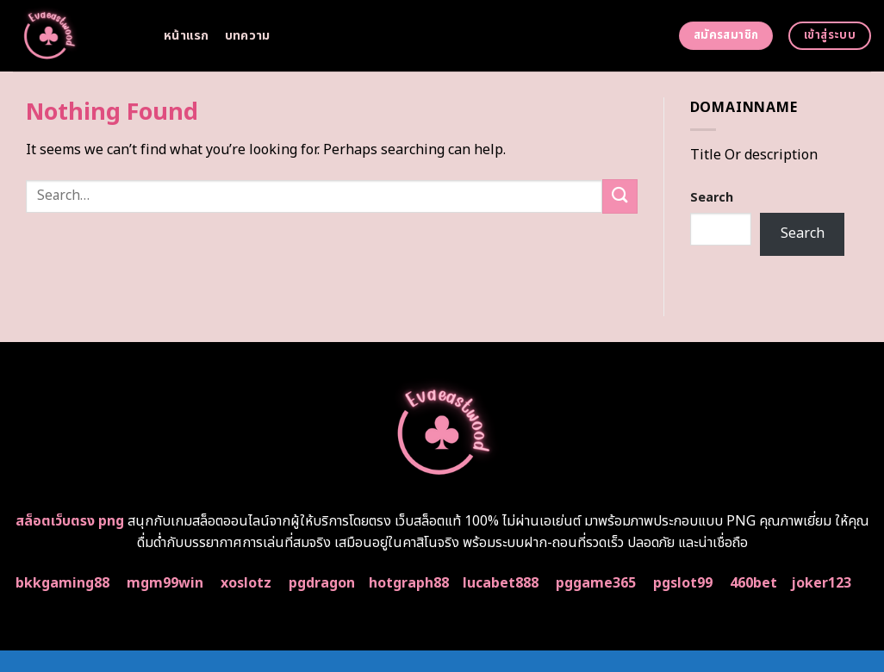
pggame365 (596, 583)
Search (711, 198)
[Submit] (619, 196)
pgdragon (322, 583)
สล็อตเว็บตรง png (70, 521)
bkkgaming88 (62, 583)
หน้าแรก (186, 36)
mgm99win (165, 583)
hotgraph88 (409, 583)
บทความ (248, 36)
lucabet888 (500, 583)
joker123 (821, 583)
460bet (753, 583)
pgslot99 (683, 583)
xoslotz (246, 583)
